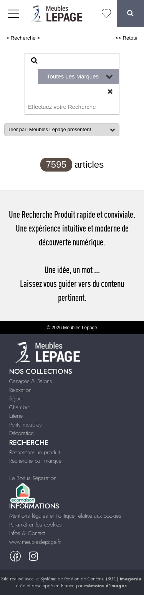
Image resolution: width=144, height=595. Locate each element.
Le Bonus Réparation (32, 478)
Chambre (19, 407)
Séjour (16, 398)
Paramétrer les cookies (35, 524)
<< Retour (126, 38)
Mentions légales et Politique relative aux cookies (65, 516)
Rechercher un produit (34, 452)
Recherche (23, 38)
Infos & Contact (27, 533)
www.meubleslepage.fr (35, 542)
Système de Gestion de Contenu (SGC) (90, 578)
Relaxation (20, 390)
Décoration (21, 433)
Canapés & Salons (30, 381)
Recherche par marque (35, 461)
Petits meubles (25, 424)
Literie (16, 416)
